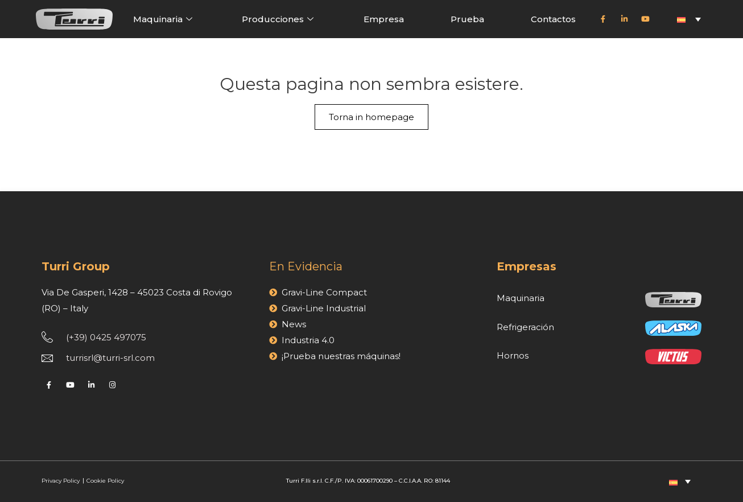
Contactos (553, 19)
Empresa (384, 19)
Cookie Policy (105, 480)
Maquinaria (164, 19)
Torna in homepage (371, 117)
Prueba (467, 19)
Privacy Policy (61, 480)
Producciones (279, 19)
